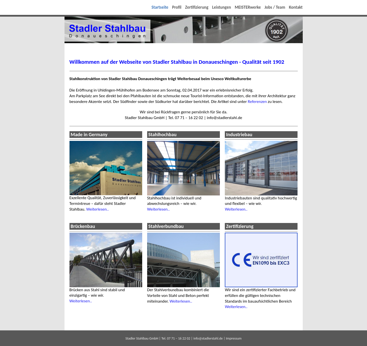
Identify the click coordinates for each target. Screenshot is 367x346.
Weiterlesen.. (97, 209)
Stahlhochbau (162, 134)
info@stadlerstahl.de (208, 338)
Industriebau (239, 134)
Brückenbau (83, 226)
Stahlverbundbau (166, 226)
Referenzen (257, 101)
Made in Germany (89, 134)
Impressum (233, 338)
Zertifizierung (239, 226)
